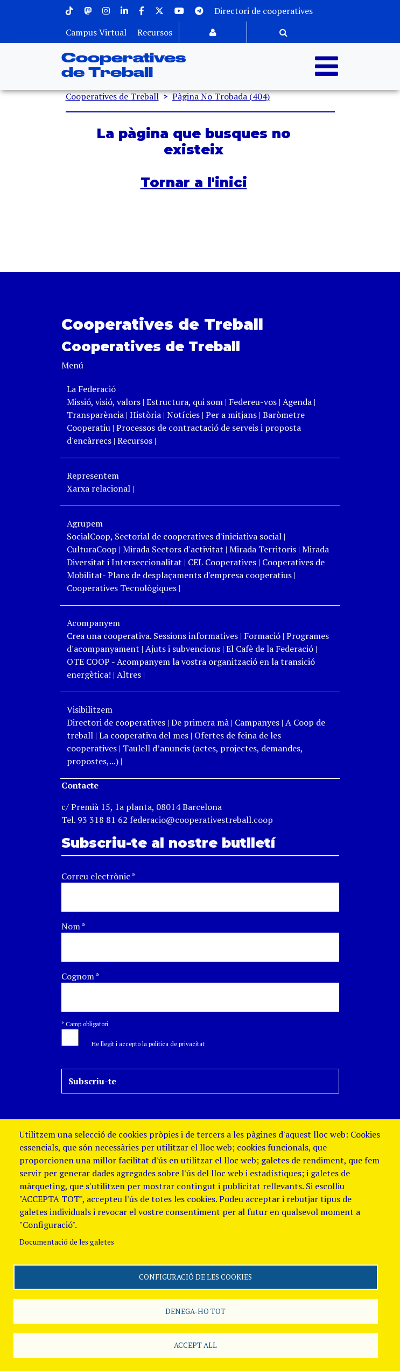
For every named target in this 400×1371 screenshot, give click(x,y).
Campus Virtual (96, 32)
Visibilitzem (90, 709)
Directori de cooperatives (263, 11)
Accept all (195, 1344)
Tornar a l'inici (194, 182)
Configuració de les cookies (195, 1275)
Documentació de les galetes (66, 1239)
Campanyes (257, 722)
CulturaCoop (92, 549)
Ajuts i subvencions (182, 649)
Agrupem (85, 523)
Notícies (184, 415)
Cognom (80, 976)
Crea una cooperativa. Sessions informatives (152, 636)
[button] (143, 1043)
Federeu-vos (253, 402)
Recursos (154, 32)
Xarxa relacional (98, 488)
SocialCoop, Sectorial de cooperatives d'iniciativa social (174, 536)
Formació (262, 636)
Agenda (298, 402)
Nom (73, 926)
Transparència (95, 415)
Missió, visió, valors (104, 402)
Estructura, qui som (184, 402)
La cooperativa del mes (143, 735)
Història (145, 415)
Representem (93, 475)
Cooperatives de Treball (112, 96)
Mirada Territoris (262, 549)
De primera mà (200, 722)
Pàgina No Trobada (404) (221, 96)
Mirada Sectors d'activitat (173, 549)
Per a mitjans (231, 415)
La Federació (91, 389)
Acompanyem (93, 623)
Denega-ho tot (195, 1310)
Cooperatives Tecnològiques (122, 588)
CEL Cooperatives (222, 562)
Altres (129, 674)
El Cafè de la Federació (269, 649)
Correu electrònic (98, 876)
